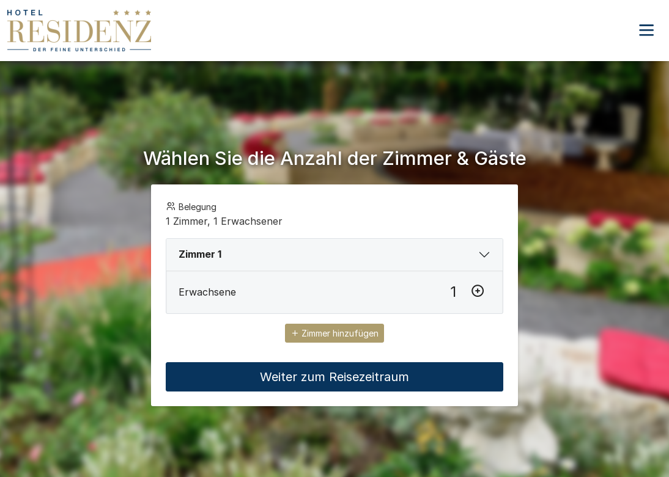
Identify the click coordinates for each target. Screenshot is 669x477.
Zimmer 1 (200, 254)
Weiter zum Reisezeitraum (334, 377)
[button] (646, 30)
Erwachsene (207, 292)
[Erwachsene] (453, 292)
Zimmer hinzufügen (334, 333)
